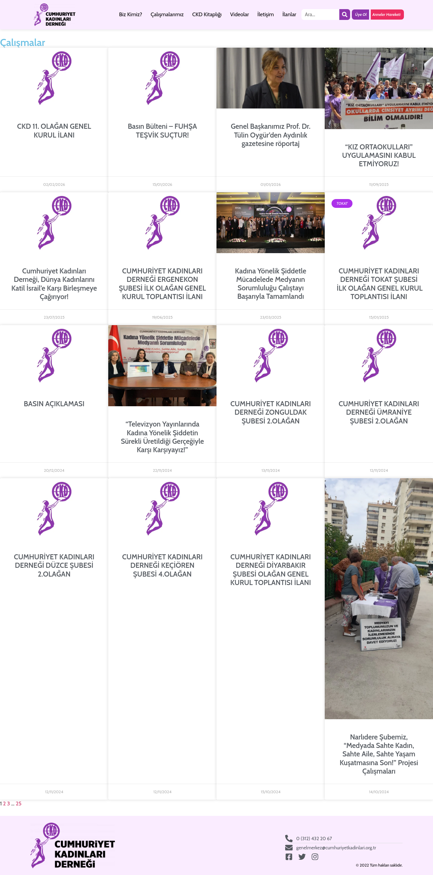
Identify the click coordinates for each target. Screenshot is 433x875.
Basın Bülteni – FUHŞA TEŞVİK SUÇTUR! (162, 130)
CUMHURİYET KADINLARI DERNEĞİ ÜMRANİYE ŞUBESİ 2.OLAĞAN (379, 412)
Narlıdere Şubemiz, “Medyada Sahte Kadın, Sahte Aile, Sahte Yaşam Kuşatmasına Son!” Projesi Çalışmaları (379, 754)
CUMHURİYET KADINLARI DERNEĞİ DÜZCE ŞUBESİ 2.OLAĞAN (54, 565)
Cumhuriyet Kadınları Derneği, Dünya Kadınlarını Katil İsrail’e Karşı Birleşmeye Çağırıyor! (54, 284)
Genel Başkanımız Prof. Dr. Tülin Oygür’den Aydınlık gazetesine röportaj (271, 134)
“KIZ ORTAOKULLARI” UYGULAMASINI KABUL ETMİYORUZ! (379, 155)
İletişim (265, 14)
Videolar (239, 14)
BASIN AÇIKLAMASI (54, 403)
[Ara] (344, 14)
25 (18, 803)
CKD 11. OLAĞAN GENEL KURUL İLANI (54, 130)
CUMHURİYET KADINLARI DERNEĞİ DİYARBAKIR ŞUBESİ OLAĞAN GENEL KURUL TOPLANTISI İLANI (270, 570)
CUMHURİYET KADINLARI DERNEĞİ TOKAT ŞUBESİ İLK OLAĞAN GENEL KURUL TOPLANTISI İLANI (379, 284)
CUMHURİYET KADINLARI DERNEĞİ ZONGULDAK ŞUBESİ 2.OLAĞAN (270, 412)
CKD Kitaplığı (207, 14)
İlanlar (289, 14)
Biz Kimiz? (130, 14)
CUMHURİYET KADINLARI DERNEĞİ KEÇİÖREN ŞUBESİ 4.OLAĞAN (162, 565)
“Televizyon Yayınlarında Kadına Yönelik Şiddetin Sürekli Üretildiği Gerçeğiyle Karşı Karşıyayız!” (162, 437)
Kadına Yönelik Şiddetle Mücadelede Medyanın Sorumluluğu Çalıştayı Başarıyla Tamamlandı (270, 284)
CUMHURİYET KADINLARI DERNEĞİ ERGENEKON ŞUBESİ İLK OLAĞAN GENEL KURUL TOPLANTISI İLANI (162, 284)
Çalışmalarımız (167, 14)
